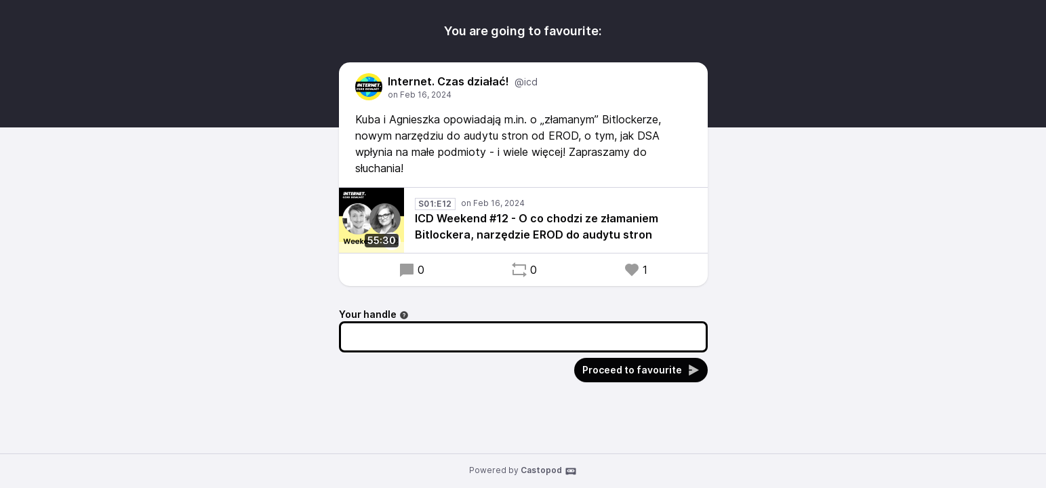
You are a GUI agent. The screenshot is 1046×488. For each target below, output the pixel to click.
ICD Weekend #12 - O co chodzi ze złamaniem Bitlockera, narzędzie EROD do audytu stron (536, 226)
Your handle (374, 314)
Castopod (549, 471)
